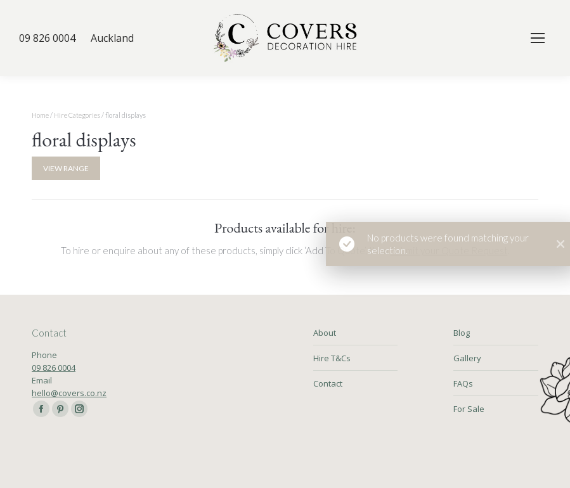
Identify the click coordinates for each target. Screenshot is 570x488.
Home (40, 115)
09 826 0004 (53, 367)
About (324, 332)
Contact (327, 383)
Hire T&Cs (332, 358)
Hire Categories (77, 115)
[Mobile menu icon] (537, 38)
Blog (461, 332)
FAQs (463, 383)
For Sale (468, 408)
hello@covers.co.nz (69, 393)
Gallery (467, 358)
